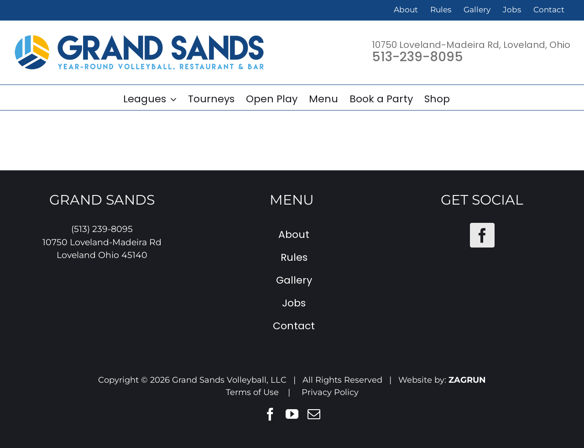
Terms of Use (252, 392)
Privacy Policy (330, 392)
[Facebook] (482, 235)
